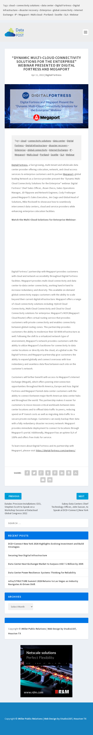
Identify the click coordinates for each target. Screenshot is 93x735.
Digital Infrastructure (36, 145)
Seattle (58, 14)
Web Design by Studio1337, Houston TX (65, 718)
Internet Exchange (58, 149)
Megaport (24, 14)
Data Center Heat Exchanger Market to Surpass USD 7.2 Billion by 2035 (45, 563)
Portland (48, 14)
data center (47, 5)
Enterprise (45, 10)
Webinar (74, 14)
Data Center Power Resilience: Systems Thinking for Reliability (42, 572)
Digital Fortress (63, 5)
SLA (66, 14)
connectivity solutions (28, 5)
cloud (12, 5)
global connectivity (63, 10)
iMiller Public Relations (33, 628)
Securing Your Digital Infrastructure (27, 555)
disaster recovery (28, 10)
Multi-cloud (36, 14)
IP (16, 14)
